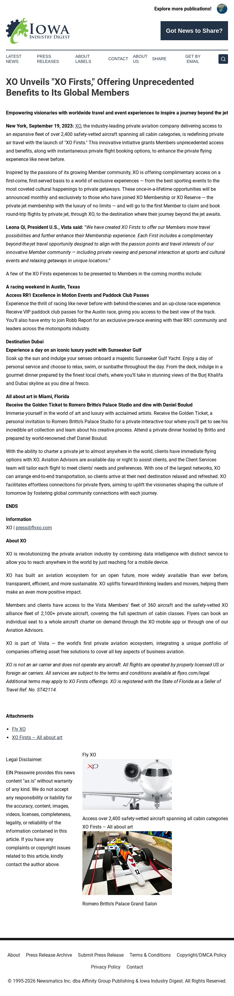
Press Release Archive (49, 955)
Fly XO (19, 729)
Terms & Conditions (150, 955)
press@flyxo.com (34, 527)
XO (78, 126)
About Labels (83, 59)
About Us (140, 59)
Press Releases (48, 59)
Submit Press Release (101, 955)
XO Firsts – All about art (37, 737)
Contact (118, 58)
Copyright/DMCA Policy (202, 955)
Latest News (13, 59)
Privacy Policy (106, 967)
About (13, 955)
